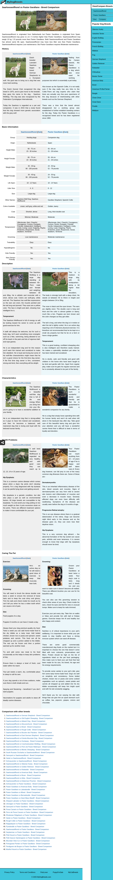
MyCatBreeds (73, 872)
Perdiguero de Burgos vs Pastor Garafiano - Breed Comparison (29, 846)
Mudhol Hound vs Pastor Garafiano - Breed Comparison (26, 849)
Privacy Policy (9, 872)
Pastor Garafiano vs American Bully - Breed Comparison (26, 787)
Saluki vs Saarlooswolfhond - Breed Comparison (23, 758)
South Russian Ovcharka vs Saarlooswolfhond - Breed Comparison (30, 752)
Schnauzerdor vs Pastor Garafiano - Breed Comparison (26, 784)
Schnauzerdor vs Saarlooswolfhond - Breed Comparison (26, 761)
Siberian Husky (89, 29)
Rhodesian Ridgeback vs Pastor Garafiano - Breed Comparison (29, 815)
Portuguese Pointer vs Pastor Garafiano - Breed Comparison (28, 844)
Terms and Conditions (27, 872)
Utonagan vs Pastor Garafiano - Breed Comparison (24, 804)
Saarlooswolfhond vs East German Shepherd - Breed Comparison (30, 735)
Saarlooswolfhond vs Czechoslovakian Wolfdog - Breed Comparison (30, 744)
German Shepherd (90, 59)
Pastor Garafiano (58, 54)
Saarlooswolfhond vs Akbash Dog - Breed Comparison (25, 721)
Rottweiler (87, 68)
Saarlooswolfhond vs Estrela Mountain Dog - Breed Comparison (29, 738)
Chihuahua (88, 72)
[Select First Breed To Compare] (98, 11)
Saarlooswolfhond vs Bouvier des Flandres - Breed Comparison (29, 732)
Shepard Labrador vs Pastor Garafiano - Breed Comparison (27, 801)
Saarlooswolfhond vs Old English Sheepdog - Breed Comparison (29, 718)
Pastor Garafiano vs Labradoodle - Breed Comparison (25, 789)
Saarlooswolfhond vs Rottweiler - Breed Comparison (25, 769)
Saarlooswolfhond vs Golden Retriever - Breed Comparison (27, 767)
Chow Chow (88, 98)
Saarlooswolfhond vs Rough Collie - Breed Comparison (26, 730)
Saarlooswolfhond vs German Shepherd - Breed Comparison (28, 715)
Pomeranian (88, 42)
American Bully (89, 80)
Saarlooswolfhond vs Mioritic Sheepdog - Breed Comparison (28, 750)
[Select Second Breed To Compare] (98, 15)
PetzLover (44, 872)
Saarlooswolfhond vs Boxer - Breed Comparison (23, 775)
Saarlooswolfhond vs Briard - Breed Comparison (23, 727)
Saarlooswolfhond (19, 54)
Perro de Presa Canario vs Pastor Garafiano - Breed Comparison (29, 812)
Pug (85, 55)
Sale (28, 54)
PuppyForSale (58, 872)
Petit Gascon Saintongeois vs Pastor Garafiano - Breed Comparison (30, 838)
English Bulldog (89, 38)
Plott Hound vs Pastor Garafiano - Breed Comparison (25, 835)
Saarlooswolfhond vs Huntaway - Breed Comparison (25, 741)
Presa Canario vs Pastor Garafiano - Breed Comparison (26, 809)
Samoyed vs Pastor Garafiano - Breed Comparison (24, 806)
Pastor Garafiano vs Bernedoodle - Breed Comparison (25, 795)
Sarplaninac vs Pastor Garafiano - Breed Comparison (25, 832)
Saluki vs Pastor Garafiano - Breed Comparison (23, 818)
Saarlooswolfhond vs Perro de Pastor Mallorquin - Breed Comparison (31, 747)
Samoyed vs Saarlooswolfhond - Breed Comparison (24, 755)
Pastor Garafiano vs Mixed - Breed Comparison (23, 792)
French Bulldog (89, 46)
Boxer (86, 85)
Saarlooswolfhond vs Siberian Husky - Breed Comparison (26, 764)
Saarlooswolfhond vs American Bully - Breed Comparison (26, 772)
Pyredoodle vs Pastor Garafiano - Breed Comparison (25, 826)
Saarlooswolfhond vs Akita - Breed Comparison (23, 778)
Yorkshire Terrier (90, 33)
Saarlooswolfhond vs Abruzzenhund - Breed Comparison (26, 724)
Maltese (87, 51)
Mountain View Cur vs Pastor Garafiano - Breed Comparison (28, 841)
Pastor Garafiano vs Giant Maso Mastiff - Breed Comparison (28, 798)
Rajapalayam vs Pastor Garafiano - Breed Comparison (25, 824)
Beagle (86, 93)
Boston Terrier (89, 76)
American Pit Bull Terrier (92, 89)
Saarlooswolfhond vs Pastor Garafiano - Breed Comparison (27, 829)
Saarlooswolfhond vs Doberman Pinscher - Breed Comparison (28, 781)
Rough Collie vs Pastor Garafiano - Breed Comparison (25, 821)
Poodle (86, 106)
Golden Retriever (90, 63)
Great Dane (88, 102)
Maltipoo (87, 110)
